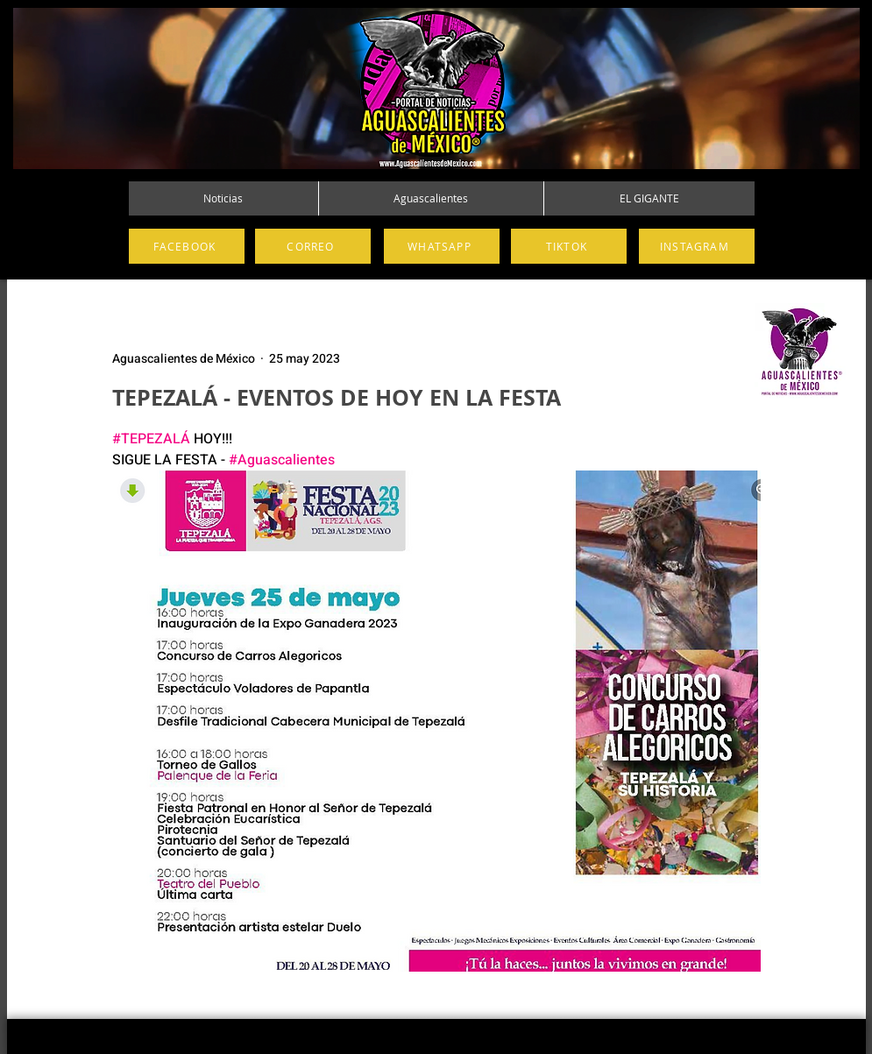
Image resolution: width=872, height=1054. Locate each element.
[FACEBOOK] (187, 246)
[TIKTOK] (569, 246)
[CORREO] (313, 246)
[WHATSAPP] (442, 246)
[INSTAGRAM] (697, 246)
